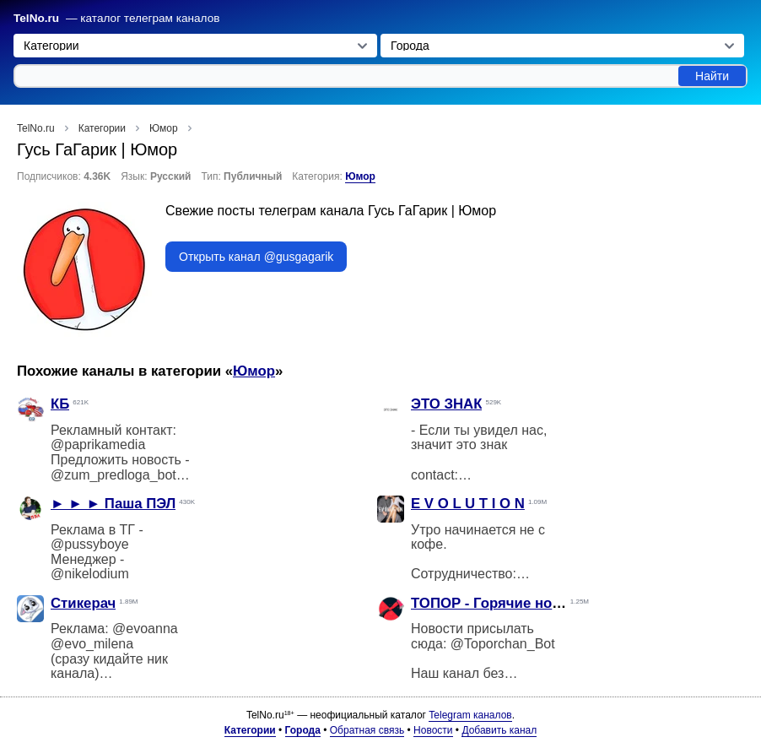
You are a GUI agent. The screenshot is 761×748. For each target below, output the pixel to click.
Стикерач (83, 603)
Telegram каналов (470, 715)
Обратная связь (367, 730)
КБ (60, 404)
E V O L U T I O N (468, 504)
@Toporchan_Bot (503, 644)
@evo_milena (92, 644)
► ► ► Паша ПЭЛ (113, 504)
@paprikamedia (98, 444)
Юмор (360, 176)
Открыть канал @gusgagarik (256, 256)
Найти (712, 76)
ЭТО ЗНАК (446, 404)
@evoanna (145, 628)
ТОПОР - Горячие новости (501, 603)
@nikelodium (90, 573)
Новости (432, 730)
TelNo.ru (36, 18)
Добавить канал (499, 730)
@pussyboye (90, 544)
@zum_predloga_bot (113, 475)
